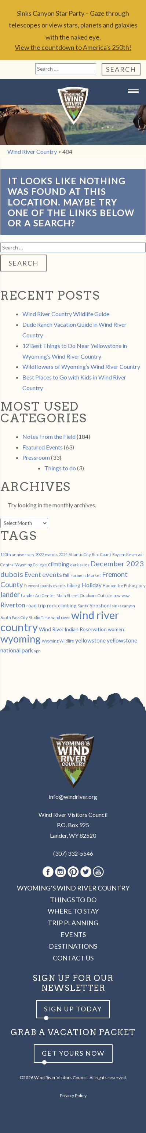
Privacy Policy (73, 1095)
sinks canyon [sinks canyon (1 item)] (123, 605)
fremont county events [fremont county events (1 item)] (45, 585)
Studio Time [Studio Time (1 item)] (39, 617)
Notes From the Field (49, 436)
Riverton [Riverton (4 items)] (12, 605)
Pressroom (36, 457)
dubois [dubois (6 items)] (11, 574)
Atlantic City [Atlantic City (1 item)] (80, 554)
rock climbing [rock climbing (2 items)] (62, 605)
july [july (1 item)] (142, 585)
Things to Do (73, 900)
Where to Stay (73, 911)
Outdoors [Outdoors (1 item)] (88, 595)
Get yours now (73, 1053)
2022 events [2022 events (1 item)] (46, 554)
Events (73, 934)
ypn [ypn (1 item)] (37, 650)
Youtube (98, 871)
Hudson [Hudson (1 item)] (110, 585)
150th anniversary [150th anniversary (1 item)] (17, 554)
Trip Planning (73, 923)
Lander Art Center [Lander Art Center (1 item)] (38, 595)
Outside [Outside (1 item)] (105, 595)
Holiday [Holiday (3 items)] (91, 584)
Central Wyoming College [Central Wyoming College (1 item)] (23, 564)
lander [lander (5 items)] (10, 594)
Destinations (73, 946)
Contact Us (73, 958)
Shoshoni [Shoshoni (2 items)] (100, 605)
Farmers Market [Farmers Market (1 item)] (85, 575)
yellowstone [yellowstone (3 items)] (90, 640)
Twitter (85, 871)
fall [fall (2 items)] (66, 575)
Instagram (60, 871)
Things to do (60, 467)
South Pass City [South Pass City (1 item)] (14, 617)
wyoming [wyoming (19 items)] (20, 639)
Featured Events (42, 447)
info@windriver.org (73, 796)
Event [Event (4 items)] (32, 574)
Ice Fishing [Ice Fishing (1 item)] (128, 585)
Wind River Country (73, 105)
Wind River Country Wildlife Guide (65, 313)
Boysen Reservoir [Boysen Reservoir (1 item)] (128, 554)
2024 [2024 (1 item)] (63, 554)
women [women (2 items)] (116, 629)
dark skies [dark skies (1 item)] (79, 564)
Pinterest (73, 871)
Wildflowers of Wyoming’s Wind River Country (81, 366)
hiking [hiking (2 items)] (73, 585)
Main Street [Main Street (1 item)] (67, 595)
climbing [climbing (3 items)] (58, 563)
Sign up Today (73, 1009)
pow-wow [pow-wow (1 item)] (121, 595)
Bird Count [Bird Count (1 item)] (101, 554)
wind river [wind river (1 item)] (60, 617)
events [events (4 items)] (52, 574)
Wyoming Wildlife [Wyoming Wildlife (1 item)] (58, 640)
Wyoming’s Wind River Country (73, 888)
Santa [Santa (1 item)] (83, 605)
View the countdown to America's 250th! (73, 47)
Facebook (48, 871)
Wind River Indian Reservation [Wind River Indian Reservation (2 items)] (73, 629)
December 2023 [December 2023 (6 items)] (117, 563)
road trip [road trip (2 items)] (36, 605)
